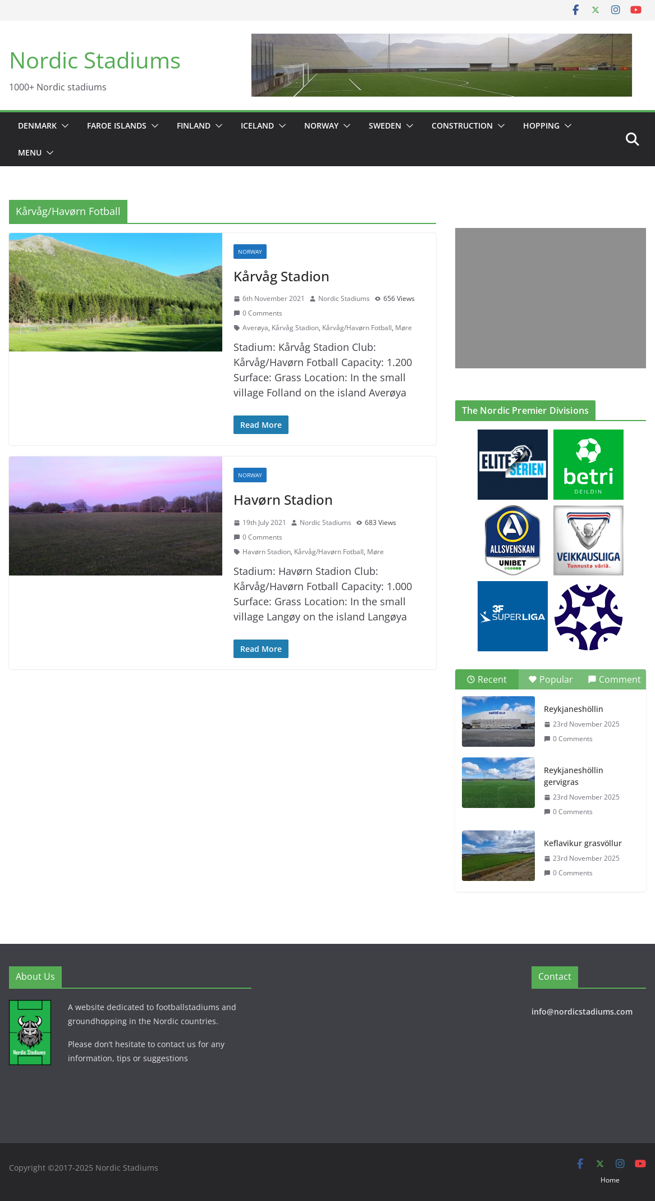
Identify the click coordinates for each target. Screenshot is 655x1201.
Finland (193, 125)
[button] (63, 126)
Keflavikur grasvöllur (583, 843)
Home (610, 1180)
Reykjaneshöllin (573, 709)
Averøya (255, 327)
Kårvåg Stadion (281, 276)
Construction (462, 125)
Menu (30, 152)
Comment (614, 679)
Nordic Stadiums (95, 59)
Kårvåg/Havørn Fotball (357, 327)
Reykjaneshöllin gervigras (573, 776)
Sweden (385, 125)
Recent (486, 679)
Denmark (37, 125)
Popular (550, 679)
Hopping (541, 125)
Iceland (257, 125)
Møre (403, 327)
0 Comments (257, 313)
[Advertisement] (547, 298)
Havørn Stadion (283, 499)
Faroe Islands (116, 125)
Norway (321, 125)
